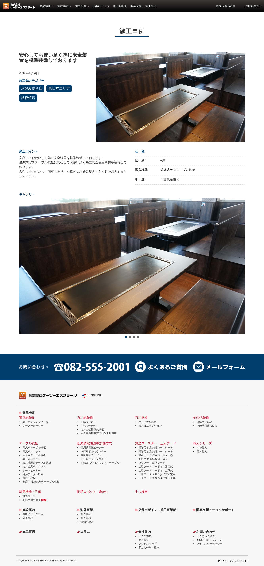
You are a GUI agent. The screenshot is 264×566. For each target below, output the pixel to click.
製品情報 (47, 6)
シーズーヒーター (33, 425)
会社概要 (144, 539)
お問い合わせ (253, 6)
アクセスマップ (148, 543)
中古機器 (141, 491)
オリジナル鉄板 (148, 421)
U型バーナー (88, 421)
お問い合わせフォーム (209, 539)
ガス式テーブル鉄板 (34, 455)
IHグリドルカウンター (93, 451)
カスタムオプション (150, 425)
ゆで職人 (202, 447)
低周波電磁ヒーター (92, 447)
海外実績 (86, 518)
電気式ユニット (32, 451)
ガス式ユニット (32, 458)
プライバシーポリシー (209, 543)
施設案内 (64, 6)
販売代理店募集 (225, 6)
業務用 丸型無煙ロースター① (156, 447)
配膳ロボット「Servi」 (93, 491)
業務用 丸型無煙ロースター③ (156, 455)
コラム (85, 531)
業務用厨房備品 (34, 499)
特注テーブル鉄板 (33, 474)
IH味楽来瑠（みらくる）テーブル (100, 462)
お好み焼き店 (31, 88)
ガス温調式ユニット (34, 466)
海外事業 (82, 6)
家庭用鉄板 (29, 478)
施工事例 (151, 6)
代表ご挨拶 (145, 536)
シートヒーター (32, 470)
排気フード (29, 496)
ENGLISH (95, 395)
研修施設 (28, 518)
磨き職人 (202, 451)
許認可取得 (87, 521)
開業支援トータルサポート (215, 510)
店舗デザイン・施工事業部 (109, 6)
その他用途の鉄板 (207, 425)
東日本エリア (59, 88)
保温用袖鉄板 (204, 421)
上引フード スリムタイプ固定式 (157, 474)
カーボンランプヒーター (37, 421)
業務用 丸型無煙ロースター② (156, 451)
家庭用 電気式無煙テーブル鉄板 (41, 481)
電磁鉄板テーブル (91, 455)
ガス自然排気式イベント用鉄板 (99, 433)
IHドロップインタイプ (93, 458)
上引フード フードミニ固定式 (156, 466)
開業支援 (136, 6)
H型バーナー (88, 425)
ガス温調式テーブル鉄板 (37, 462)
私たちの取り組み (149, 547)
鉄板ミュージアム (33, 514)
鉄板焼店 (28, 98)
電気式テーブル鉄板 (34, 447)
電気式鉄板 (27, 417)
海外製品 (86, 514)
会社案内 (144, 531)
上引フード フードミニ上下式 (156, 470)
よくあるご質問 (206, 536)
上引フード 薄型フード (152, 462)
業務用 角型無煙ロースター (154, 458)
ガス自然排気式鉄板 (92, 429)
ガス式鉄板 (85, 417)
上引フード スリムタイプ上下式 (157, 478)
